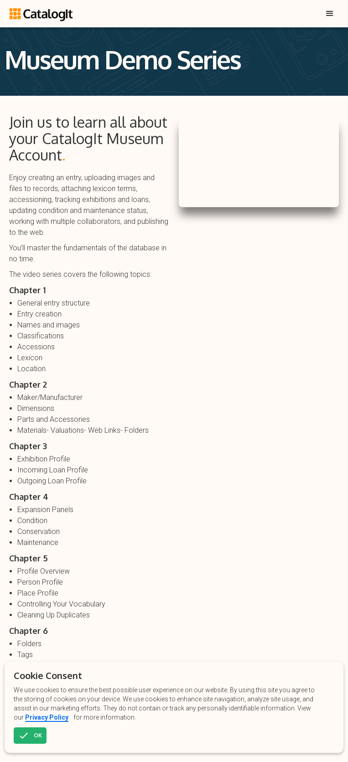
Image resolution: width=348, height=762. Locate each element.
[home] (42, 11)
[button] (329, 13)
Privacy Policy (46, 717)
